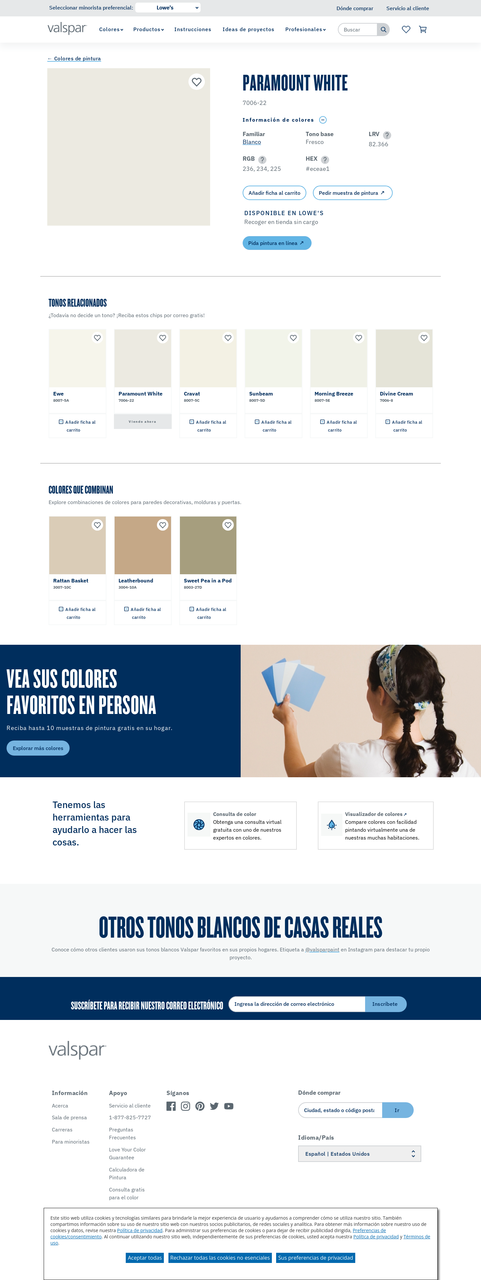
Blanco (252, 142)
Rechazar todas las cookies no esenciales (220, 1257)
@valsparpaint (322, 949)
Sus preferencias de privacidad (315, 1257)
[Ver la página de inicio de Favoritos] (406, 29)
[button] (386, 135)
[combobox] (358, 29)
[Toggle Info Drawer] (323, 120)
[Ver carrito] (423, 29)
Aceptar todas (145, 1257)
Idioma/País (316, 1137)
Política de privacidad (140, 1230)
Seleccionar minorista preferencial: (91, 7)
